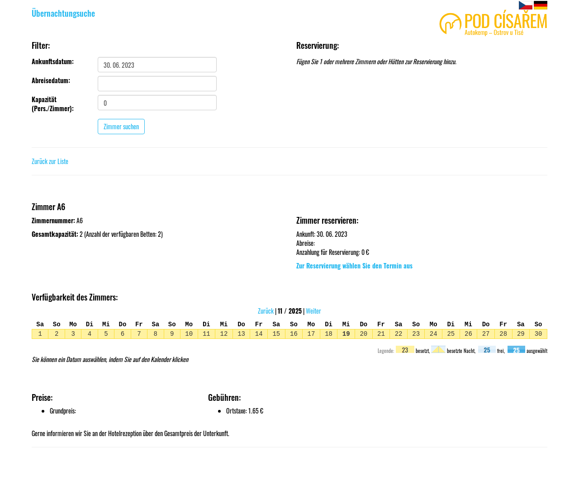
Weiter (313, 310)
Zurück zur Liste (50, 161)
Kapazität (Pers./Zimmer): (53, 104)
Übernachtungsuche (63, 13)
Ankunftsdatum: (53, 61)
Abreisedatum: (51, 80)
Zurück (266, 310)
